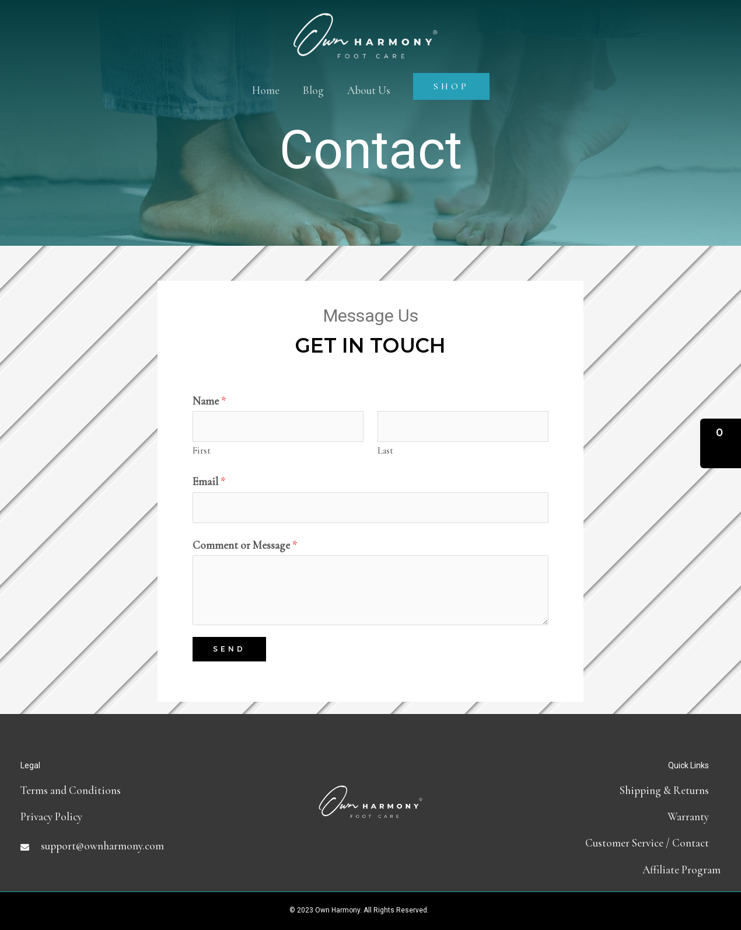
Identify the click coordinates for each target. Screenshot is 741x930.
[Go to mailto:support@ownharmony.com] (137, 845)
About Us (368, 90)
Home (265, 90)
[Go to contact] (604, 843)
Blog (313, 90)
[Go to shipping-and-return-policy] (604, 790)
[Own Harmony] (365, 25)
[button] (720, 443)
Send (229, 649)
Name (209, 400)
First (202, 451)
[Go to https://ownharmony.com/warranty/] (604, 816)
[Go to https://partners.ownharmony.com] (604, 869)
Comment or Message (245, 545)
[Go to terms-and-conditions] (137, 790)
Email (209, 481)
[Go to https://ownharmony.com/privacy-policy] (137, 816)
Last (385, 451)
